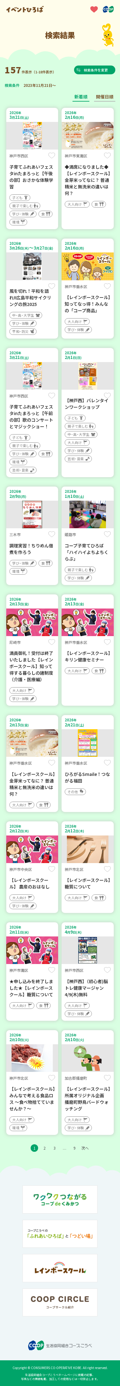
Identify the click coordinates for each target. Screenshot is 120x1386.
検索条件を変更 (96, 69)
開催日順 (104, 96)
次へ (85, 1148)
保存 (51, 155)
